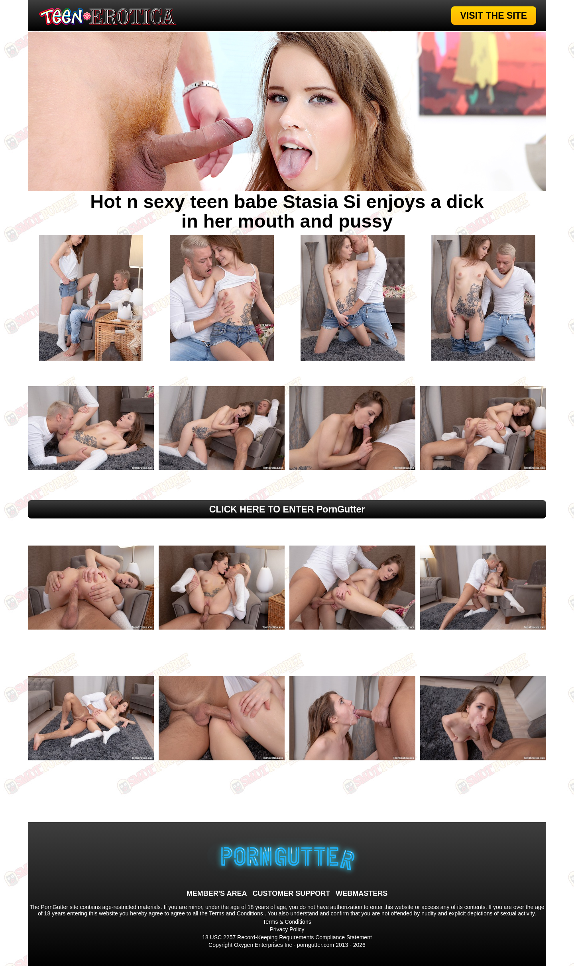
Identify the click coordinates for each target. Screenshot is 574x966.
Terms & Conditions (287, 922)
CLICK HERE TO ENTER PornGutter (287, 509)
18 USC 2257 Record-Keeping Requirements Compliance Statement (287, 937)
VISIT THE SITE (493, 15)
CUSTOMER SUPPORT (291, 893)
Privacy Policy (286, 929)
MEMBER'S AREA (217, 893)
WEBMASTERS (361, 893)
